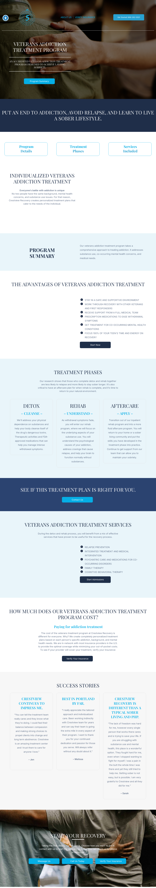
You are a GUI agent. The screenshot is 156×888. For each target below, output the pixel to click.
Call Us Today (77, 862)
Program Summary (39, 81)
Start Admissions (95, 580)
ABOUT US (65, 17)
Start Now (95, 345)
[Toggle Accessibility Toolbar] (6, 18)
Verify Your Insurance (77, 659)
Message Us (43, 862)
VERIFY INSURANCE (85, 17)
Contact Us (77, 500)
